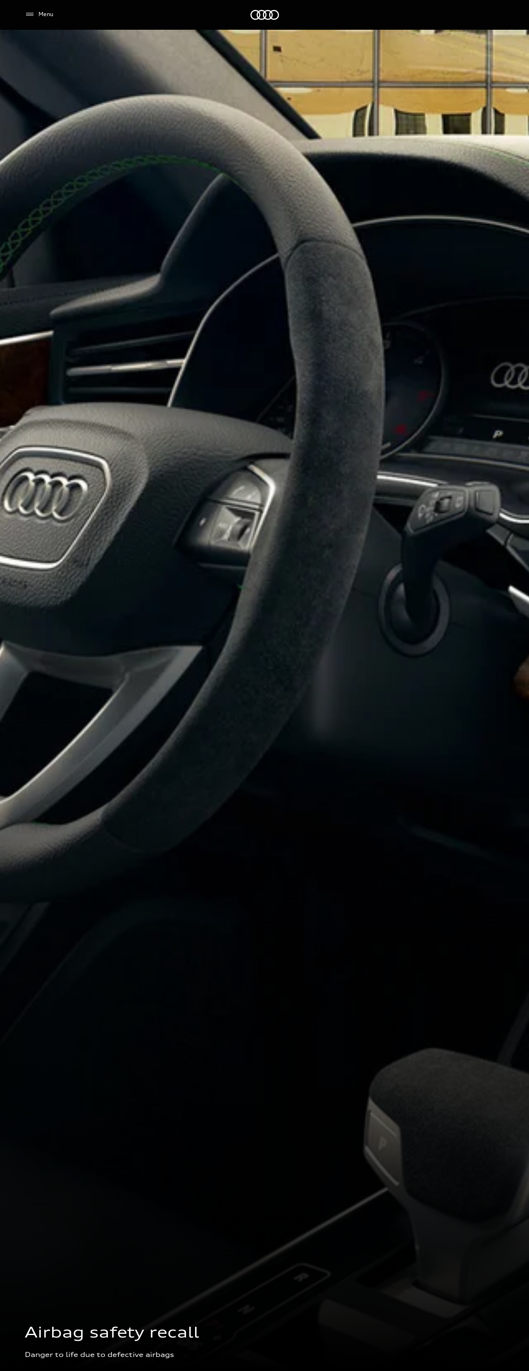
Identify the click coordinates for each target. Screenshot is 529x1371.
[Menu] (39, 14)
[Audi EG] (264, 15)
